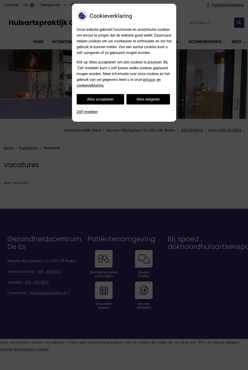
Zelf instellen (87, 112)
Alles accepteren (100, 99)
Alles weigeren (148, 99)
